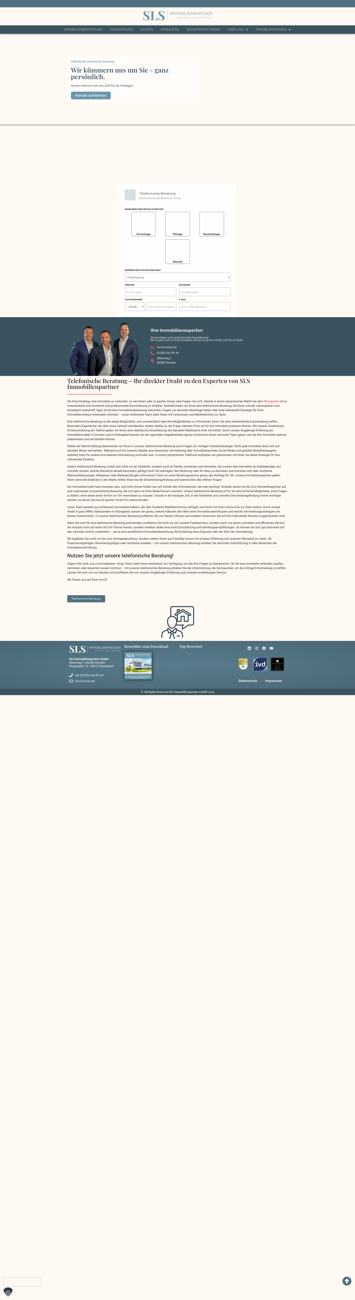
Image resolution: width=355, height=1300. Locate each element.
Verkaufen (169, 29)
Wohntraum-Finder (203, 29)
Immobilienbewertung (83, 29)
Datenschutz (248, 681)
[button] (8, 1292)
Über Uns (238, 29)
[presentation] (22, 1281)
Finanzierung (121, 29)
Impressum (273, 681)
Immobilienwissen (273, 29)
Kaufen (146, 29)
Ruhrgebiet (271, 401)
